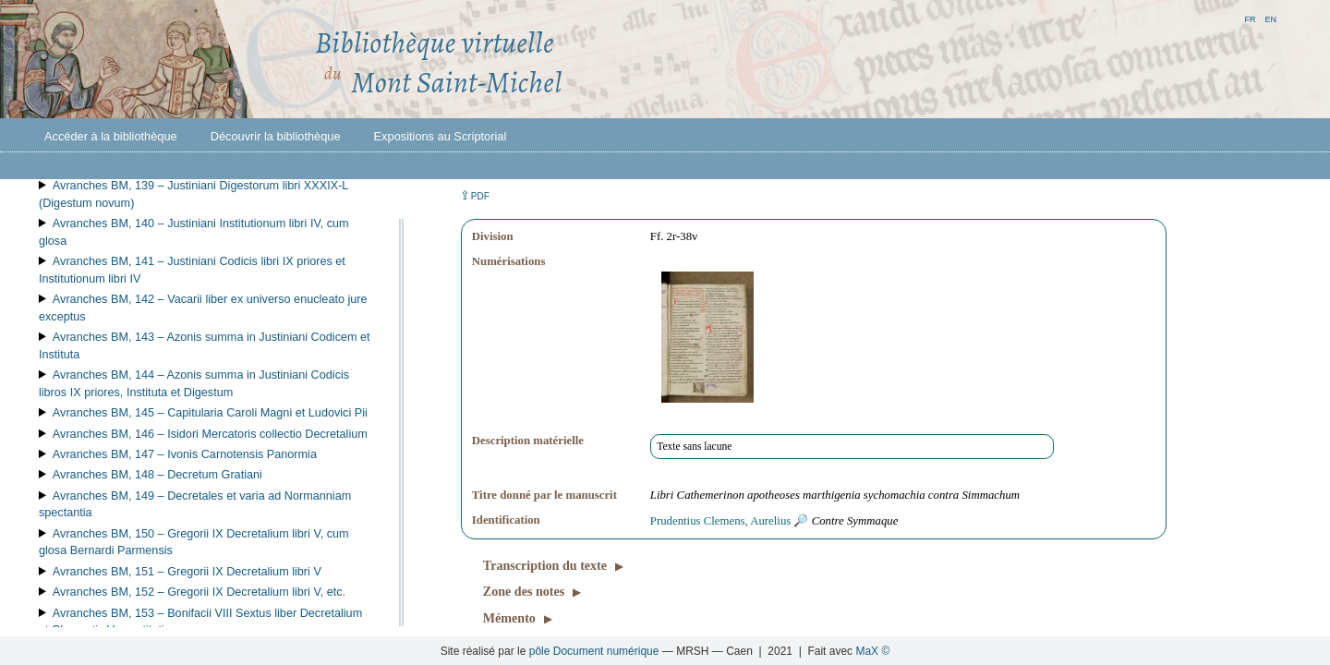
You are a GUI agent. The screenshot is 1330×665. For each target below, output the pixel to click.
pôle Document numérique (594, 651)
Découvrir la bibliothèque (276, 136)
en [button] (1270, 18)
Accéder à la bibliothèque (110, 136)
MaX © (872, 651)
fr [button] (1249, 18)
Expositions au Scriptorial (440, 136)
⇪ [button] (475, 195)
